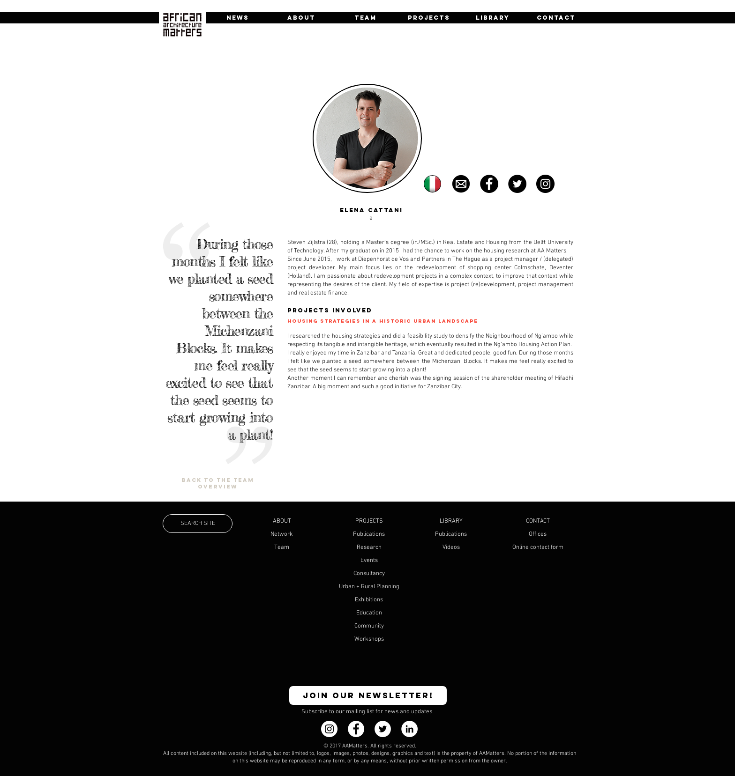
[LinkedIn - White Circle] (409, 729)
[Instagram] (329, 729)
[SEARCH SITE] (197, 523)
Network (281, 534)
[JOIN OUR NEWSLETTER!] (368, 695)
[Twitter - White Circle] (383, 729)
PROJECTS (369, 521)
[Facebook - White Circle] (356, 729)
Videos (451, 547)
